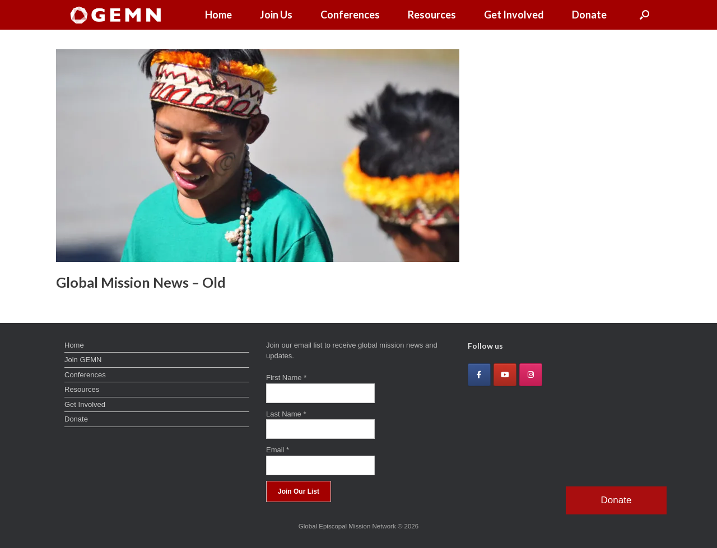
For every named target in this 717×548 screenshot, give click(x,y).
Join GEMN (82, 359)
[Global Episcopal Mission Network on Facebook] (479, 374)
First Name (286, 377)
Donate (589, 14)
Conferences (350, 14)
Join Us (276, 14)
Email (277, 450)
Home (218, 14)
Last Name (286, 414)
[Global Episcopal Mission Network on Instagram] (530, 374)
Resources (432, 14)
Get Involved (514, 14)
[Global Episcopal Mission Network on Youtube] (504, 374)
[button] (644, 15)
